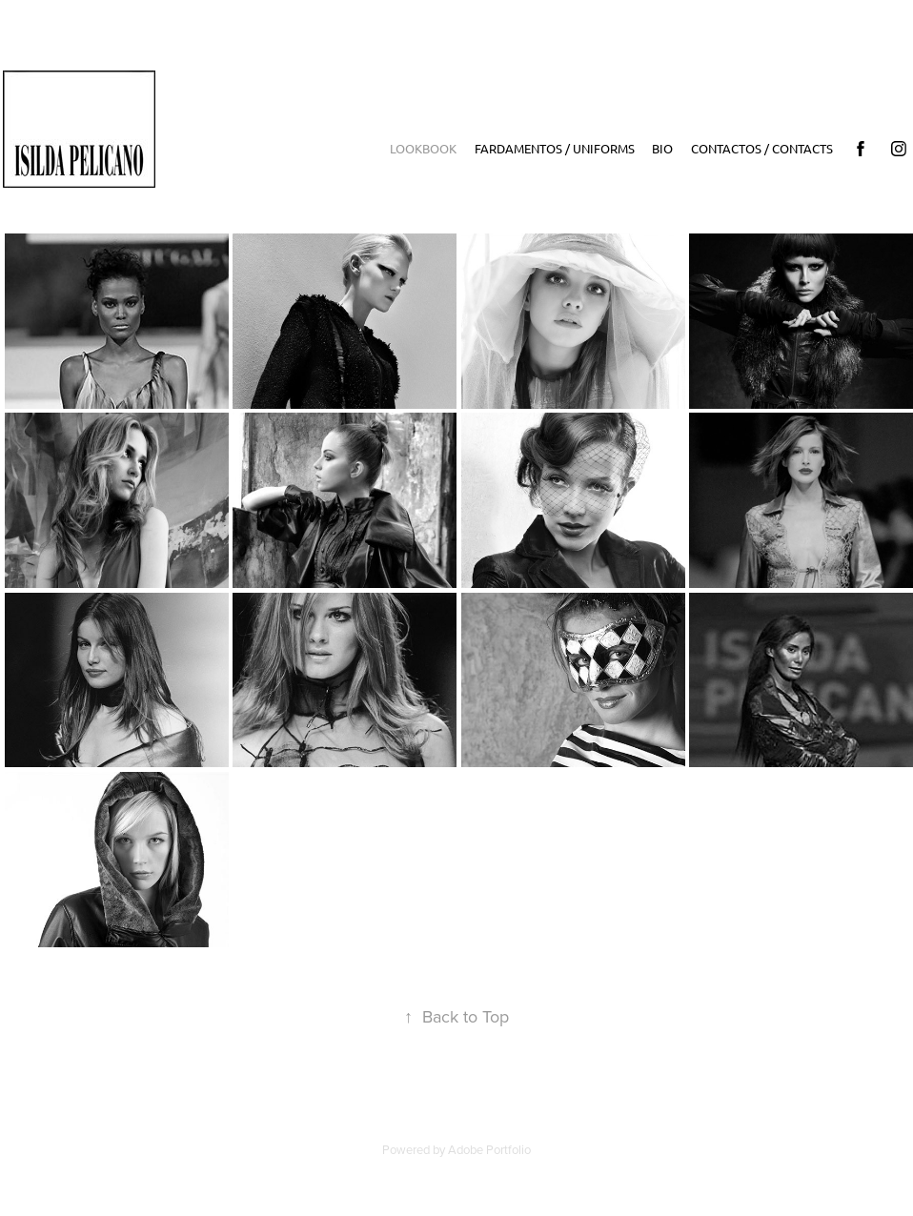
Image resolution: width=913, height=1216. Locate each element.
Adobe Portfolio (489, 1149)
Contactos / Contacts (762, 148)
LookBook (423, 148)
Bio (662, 148)
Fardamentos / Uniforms (555, 148)
